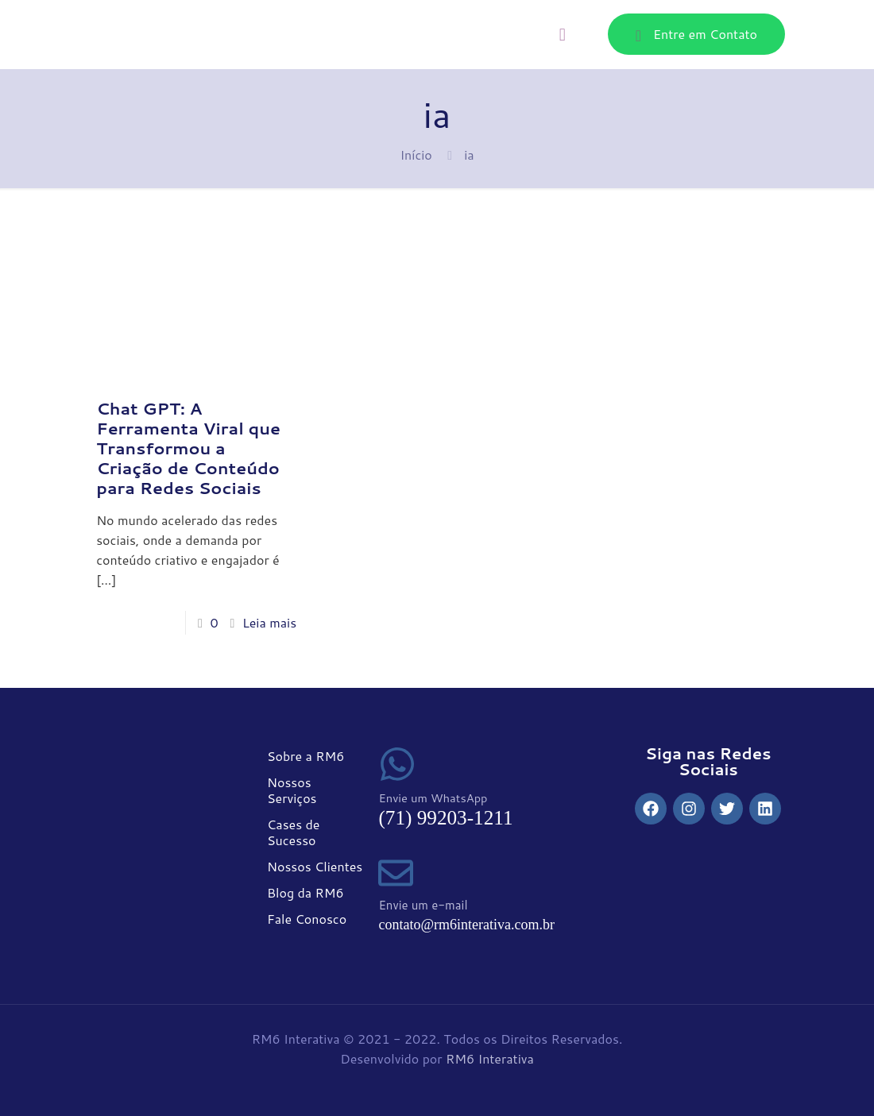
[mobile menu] (562, 34)
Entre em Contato (696, 34)
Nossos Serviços (292, 790)
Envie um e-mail (422, 905)
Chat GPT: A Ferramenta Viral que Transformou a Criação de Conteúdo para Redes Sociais (188, 448)
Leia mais (269, 622)
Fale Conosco (306, 918)
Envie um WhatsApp (432, 798)
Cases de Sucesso (293, 832)
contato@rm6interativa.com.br (466, 925)
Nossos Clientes (314, 866)
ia (469, 154)
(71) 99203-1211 (445, 817)
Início (415, 154)
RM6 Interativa (490, 1058)
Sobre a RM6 (305, 756)
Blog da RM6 (305, 892)
